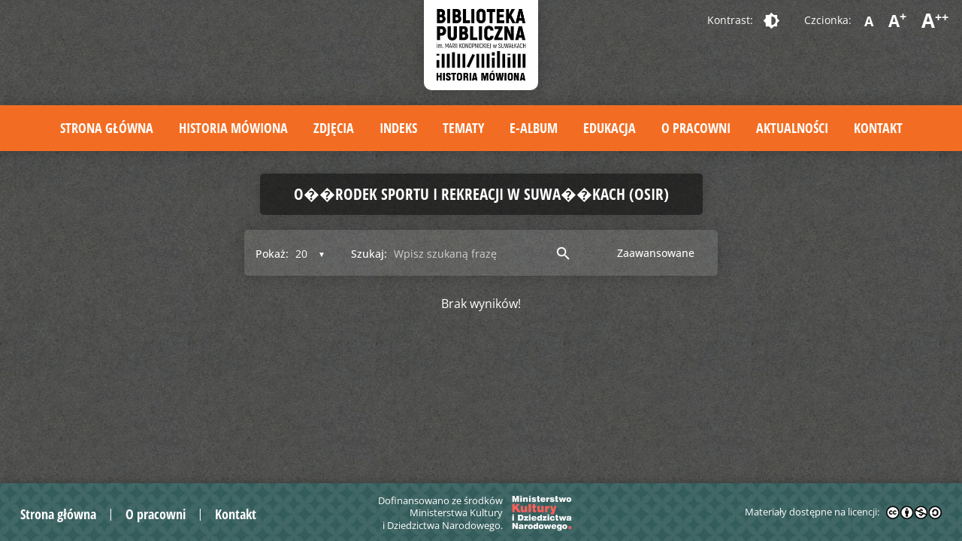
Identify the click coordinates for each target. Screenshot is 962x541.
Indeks (398, 128)
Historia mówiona (233, 128)
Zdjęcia (333, 128)
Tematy (463, 128)
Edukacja (609, 128)
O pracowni (696, 128)
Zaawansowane (655, 253)
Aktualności (792, 128)
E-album (534, 128)
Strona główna (106, 128)
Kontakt (878, 128)
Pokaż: (272, 253)
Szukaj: (369, 253)
